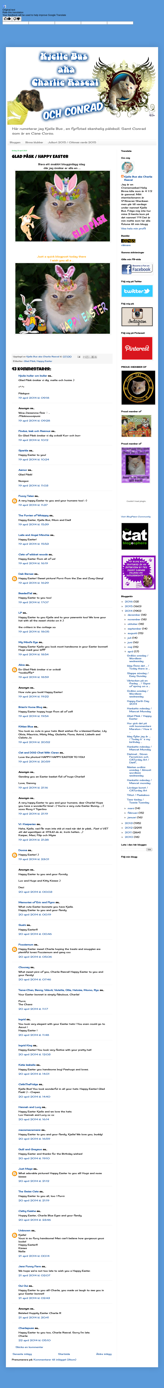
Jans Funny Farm (29, 1266)
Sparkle (23, 450)
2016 (129, 601)
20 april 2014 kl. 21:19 (33, 1200)
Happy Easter (44, 361)
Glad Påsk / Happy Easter (139, 717)
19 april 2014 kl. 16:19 (33, 563)
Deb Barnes (25, 573)
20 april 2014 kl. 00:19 (34, 914)
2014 (129, 610)
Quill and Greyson (30, 1149)
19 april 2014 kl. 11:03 (33, 485)
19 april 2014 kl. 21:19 (33, 813)
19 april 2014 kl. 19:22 (33, 696)
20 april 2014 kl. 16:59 (34, 1138)
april (131, 651)
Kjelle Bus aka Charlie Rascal (138, 178)
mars (131, 808)
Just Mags (25, 1168)
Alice (21, 664)
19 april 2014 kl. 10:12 (33, 440)
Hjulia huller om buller (32, 375)
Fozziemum (25, 944)
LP (20, 612)
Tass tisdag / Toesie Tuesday (138, 801)
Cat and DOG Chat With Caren (38, 752)
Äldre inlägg (104, 1354)
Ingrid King (25, 1045)
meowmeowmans (29, 1129)
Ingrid (22, 1019)
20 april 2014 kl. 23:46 (34, 1219)
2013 (129, 823)
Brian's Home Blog (30, 707)
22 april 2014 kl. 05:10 (34, 1340)
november (134, 619)
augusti (133, 633)
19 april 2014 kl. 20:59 (34, 761)
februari (133, 812)
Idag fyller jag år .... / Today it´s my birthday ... (139, 739)
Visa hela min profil (133, 228)
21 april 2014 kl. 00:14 (33, 1255)
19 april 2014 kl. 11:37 (33, 504)
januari (132, 817)
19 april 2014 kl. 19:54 (33, 716)
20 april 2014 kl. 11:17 (33, 1008)
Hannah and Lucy (29, 1107)
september (135, 628)
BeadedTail (25, 593)
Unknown (24, 1230)
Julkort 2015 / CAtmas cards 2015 (72, 142)
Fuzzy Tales (26, 496)
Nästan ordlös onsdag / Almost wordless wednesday (139, 771)
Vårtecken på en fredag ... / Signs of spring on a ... (138, 683)
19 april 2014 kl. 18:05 (33, 631)
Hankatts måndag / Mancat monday (139, 781)
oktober (133, 623)
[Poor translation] (16, 18)
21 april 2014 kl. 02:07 (34, 1275)
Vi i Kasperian (27, 824)
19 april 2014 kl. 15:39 (33, 524)
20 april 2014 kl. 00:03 (35, 891)
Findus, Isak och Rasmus (34, 431)
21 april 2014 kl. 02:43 (34, 1298)
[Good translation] (7, 18)
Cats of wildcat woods (33, 554)
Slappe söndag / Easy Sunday (138, 675)
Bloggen (15, 142)
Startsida (64, 1354)
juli (130, 637)
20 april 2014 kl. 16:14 (33, 1119)
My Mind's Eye (28, 642)
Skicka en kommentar (29, 1347)
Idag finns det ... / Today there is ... (138, 667)
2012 (129, 827)
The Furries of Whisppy (33, 515)
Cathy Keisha (27, 1211)
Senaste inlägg (22, 1354)
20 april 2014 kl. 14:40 (34, 1096)
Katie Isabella (26, 1064)
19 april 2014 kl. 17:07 (33, 602)
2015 (129, 606)
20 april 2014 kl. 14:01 (33, 1073)
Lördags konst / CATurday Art (137, 789)
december (134, 614)
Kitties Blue (25, 726)
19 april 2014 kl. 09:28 (34, 420)
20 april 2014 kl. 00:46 (35, 933)
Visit (136, 516)
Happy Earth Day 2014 (138, 702)
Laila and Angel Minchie (33, 535)
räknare (126, 245)
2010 (129, 836)
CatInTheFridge (28, 1084)
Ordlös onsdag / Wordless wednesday (137, 658)
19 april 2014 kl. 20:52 (34, 742)
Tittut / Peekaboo (138, 795)
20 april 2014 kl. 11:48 (33, 1034)
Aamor (22, 469)
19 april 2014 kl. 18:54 (33, 654)
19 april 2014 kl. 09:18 (33, 397)
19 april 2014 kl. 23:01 (33, 859)
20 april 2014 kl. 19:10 (34, 1158)
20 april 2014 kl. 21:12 (33, 1181)
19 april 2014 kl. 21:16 (33, 787)
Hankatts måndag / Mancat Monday (139, 710)
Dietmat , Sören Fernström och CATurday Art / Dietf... (138, 758)
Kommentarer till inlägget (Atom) (55, 1359)
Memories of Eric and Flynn (36, 902)
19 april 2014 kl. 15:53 (33, 543)
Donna (22, 850)
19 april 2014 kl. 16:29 (33, 582)
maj (130, 646)
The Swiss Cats (28, 1191)
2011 (129, 832)
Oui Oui (23, 1285)
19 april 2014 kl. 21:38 (33, 839)
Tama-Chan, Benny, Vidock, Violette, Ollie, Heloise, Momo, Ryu (58, 990)
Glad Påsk (29, 361)
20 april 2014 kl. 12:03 (34, 1054)
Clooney (24, 967)
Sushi (22, 925)
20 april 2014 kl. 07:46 (34, 979)
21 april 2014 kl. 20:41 (33, 1317)
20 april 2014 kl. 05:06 (35, 956)
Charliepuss (26, 1328)
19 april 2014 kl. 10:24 (33, 459)
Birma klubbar (34, 142)
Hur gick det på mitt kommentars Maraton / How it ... (139, 727)
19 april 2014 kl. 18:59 (33, 677)
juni (130, 642)
